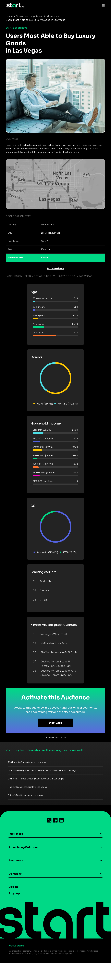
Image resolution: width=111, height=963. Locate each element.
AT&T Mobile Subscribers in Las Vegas (27, 762)
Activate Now (55, 268)
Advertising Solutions (23, 847)
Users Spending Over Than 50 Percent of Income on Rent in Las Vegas (43, 770)
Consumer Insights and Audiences (36, 16)
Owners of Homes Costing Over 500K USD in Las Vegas (36, 778)
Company (15, 873)
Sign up (14, 893)
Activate (55, 723)
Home (9, 16)
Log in (13, 887)
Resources (16, 860)
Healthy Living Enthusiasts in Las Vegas (27, 787)
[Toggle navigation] (102, 5)
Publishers (16, 833)
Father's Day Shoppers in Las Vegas (25, 795)
